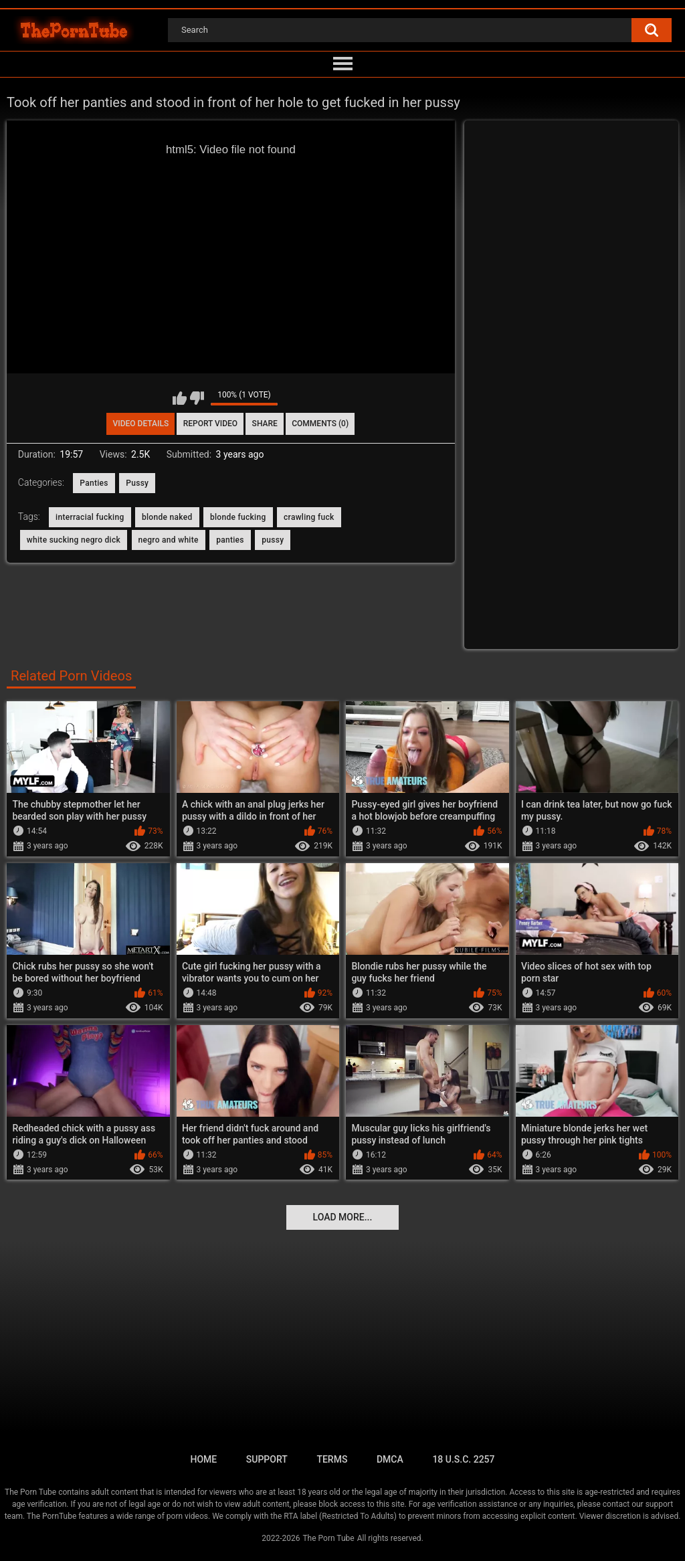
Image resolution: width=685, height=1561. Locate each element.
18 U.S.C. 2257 (463, 1459)
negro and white (168, 540)
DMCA (390, 1459)
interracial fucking (90, 517)
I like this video (180, 398)
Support (267, 1459)
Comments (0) (320, 423)
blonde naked (167, 517)
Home (203, 1459)
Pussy (137, 483)
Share (265, 423)
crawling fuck (309, 517)
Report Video (210, 423)
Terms (331, 1459)
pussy (273, 540)
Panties (94, 483)
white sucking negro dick (73, 540)
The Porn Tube (328, 1538)
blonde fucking (238, 517)
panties (230, 540)
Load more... (343, 1217)
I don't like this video (197, 398)
